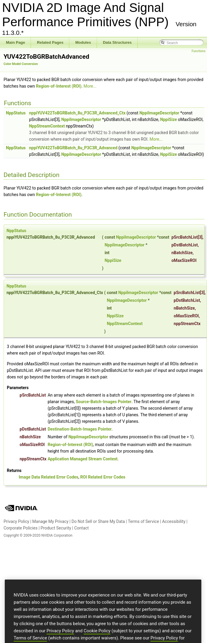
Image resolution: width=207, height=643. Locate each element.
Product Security (56, 528)
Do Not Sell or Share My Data (98, 521)
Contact (81, 528)
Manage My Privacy (50, 521)
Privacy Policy (16, 521)
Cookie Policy (97, 637)
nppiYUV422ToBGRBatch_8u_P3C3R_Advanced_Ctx (77, 113)
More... (90, 86)
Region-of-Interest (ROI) (58, 86)
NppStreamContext (47, 126)
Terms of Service (143, 521)
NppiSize (168, 119)
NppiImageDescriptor (159, 113)
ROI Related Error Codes (103, 477)
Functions (199, 51)
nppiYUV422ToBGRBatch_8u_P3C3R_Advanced (73, 147)
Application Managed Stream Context (82, 458)
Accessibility (173, 521)
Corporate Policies (20, 528)
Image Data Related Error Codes (49, 477)
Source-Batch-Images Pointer (103, 401)
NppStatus (16, 113)
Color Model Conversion (21, 64)
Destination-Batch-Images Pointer (80, 429)
